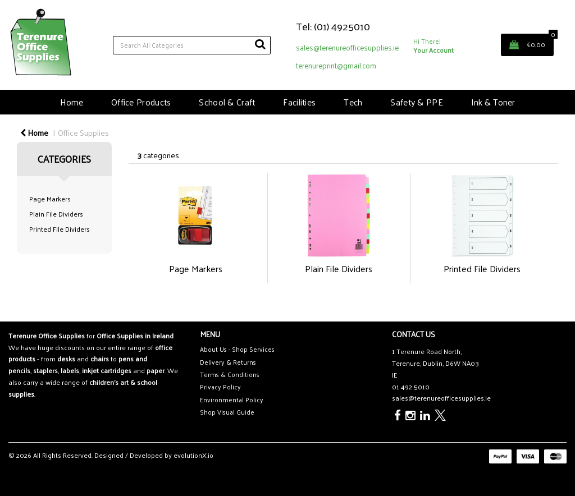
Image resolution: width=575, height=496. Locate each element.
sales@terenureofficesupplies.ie (347, 47)
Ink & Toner (493, 102)
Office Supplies (83, 132)
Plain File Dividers (56, 214)
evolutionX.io (193, 455)
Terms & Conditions (229, 374)
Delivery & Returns (228, 362)
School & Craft (227, 102)
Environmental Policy (231, 400)
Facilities (299, 102)
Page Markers (50, 198)
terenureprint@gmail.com (336, 65)
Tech (353, 102)
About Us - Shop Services (237, 349)
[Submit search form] (260, 43)
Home (71, 102)
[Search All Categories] (192, 45)
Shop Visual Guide (227, 412)
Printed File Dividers (59, 229)
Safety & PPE (416, 102)
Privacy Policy (220, 387)
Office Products (141, 102)
